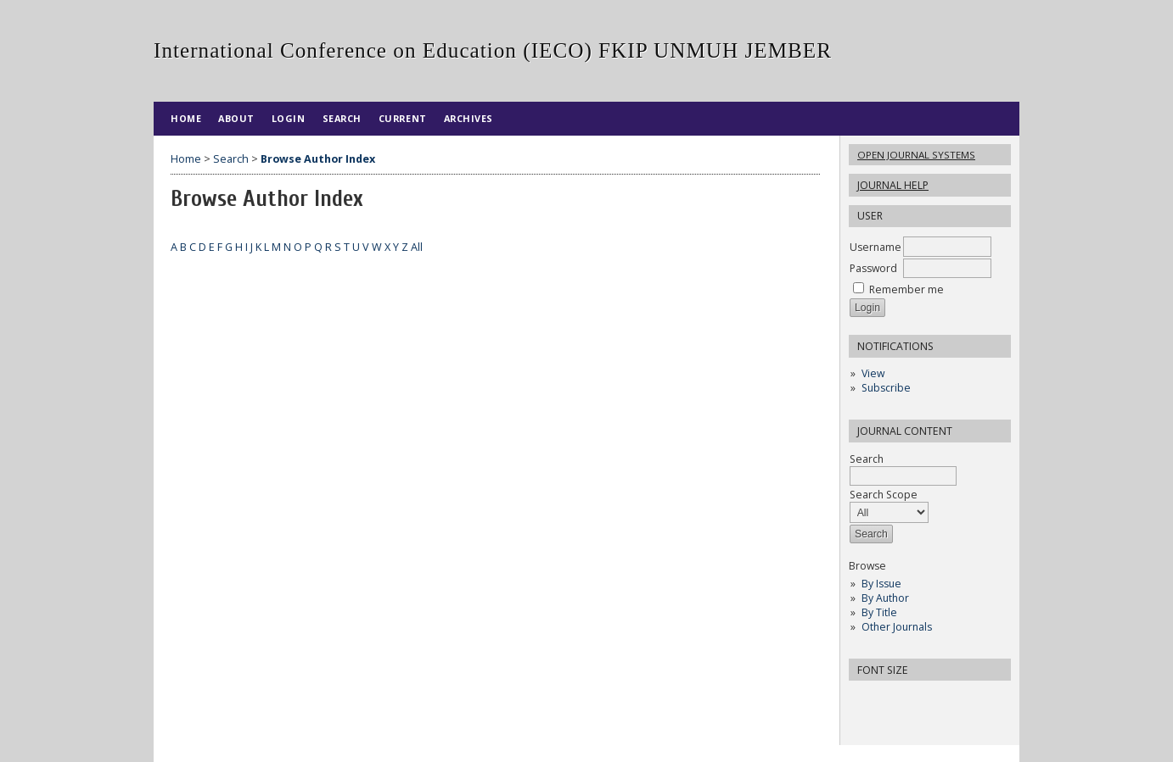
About (236, 118)
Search (903, 467)
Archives (468, 118)
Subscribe (886, 388)
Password (873, 268)
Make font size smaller (864, 699)
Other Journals (897, 627)
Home (186, 118)
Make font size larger (918, 699)
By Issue (881, 583)
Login (289, 118)
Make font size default (891, 699)
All (417, 247)
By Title (879, 612)
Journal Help (893, 185)
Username (875, 247)
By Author (885, 598)
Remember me (906, 289)
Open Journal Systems (916, 154)
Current (403, 118)
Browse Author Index (318, 159)
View (873, 373)
